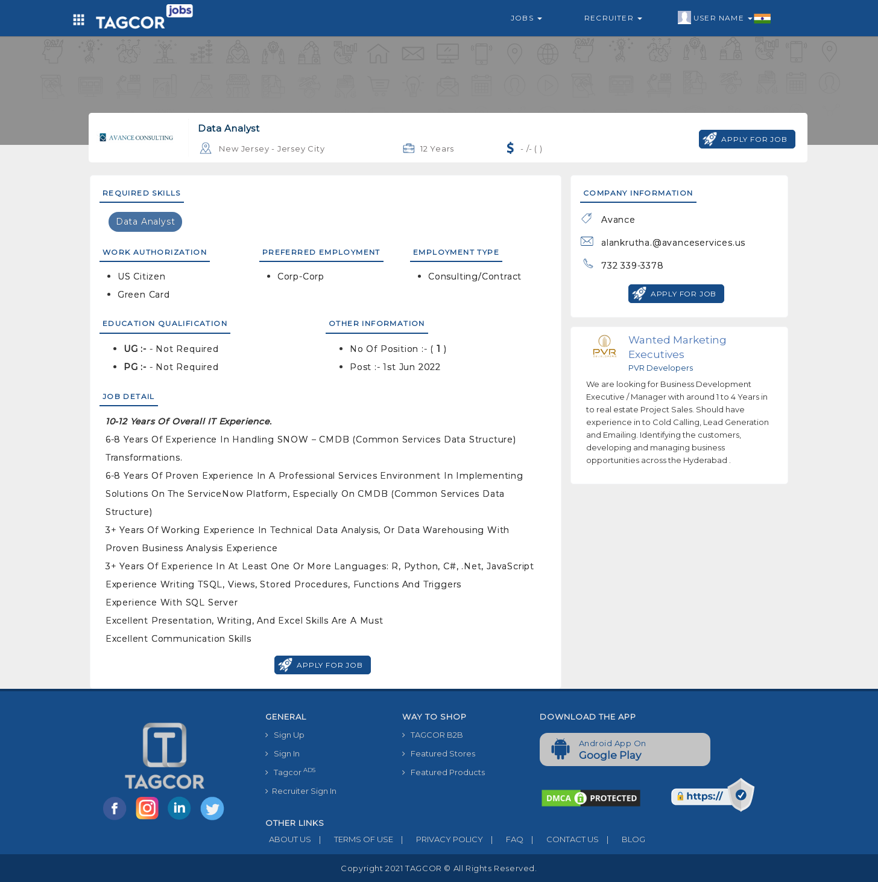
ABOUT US (288, 839)
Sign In (282, 753)
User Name (724, 18)
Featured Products (443, 772)
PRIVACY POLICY (438, 839)
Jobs (526, 17)
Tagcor (290, 772)
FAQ (503, 839)
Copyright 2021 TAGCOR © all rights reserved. (439, 868)
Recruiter (613, 17)
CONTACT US (561, 839)
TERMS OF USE (352, 839)
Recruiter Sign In (300, 791)
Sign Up (285, 735)
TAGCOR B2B (432, 735)
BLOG (622, 839)
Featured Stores (438, 753)
